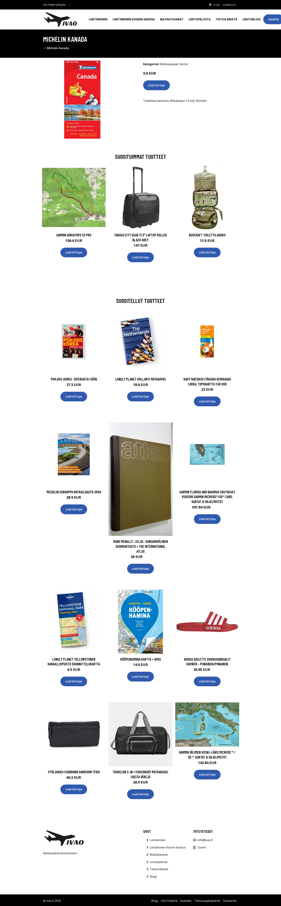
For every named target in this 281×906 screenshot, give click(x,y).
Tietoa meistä (226, 19)
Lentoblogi (252, 19)
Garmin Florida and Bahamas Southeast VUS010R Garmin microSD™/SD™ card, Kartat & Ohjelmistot (207, 495)
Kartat (183, 63)
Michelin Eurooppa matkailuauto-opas (74, 490)
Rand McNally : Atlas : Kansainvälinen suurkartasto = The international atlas (140, 545)
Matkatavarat (171, 19)
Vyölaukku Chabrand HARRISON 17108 (74, 770)
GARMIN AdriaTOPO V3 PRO (73, 233)
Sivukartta (230, 899)
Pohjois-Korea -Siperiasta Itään (74, 377)
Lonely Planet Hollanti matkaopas (140, 377)
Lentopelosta (200, 19)
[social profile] (69, 4)
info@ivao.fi (228, 4)
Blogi (153, 875)
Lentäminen (98, 19)
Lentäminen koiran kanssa (134, 19)
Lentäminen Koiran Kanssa (167, 846)
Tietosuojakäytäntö (207, 899)
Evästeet (185, 899)
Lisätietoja (156, 84)
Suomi (214, 4)
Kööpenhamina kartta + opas (140, 658)
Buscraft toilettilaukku (207, 233)
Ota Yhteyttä (169, 899)
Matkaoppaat (169, 63)
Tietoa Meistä (159, 868)
